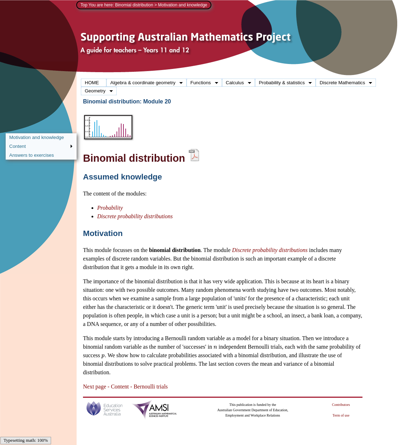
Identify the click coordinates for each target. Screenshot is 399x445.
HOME (92, 82)
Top (84, 4)
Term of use (341, 415)
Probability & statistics (283, 83)
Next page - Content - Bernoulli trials (125, 387)
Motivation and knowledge (36, 137)
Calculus (236, 83)
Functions (202, 83)
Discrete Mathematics (344, 83)
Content (39, 147)
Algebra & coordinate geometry (144, 83)
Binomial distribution (134, 4)
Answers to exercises (31, 155)
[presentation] (215, 347)
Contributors (341, 405)
